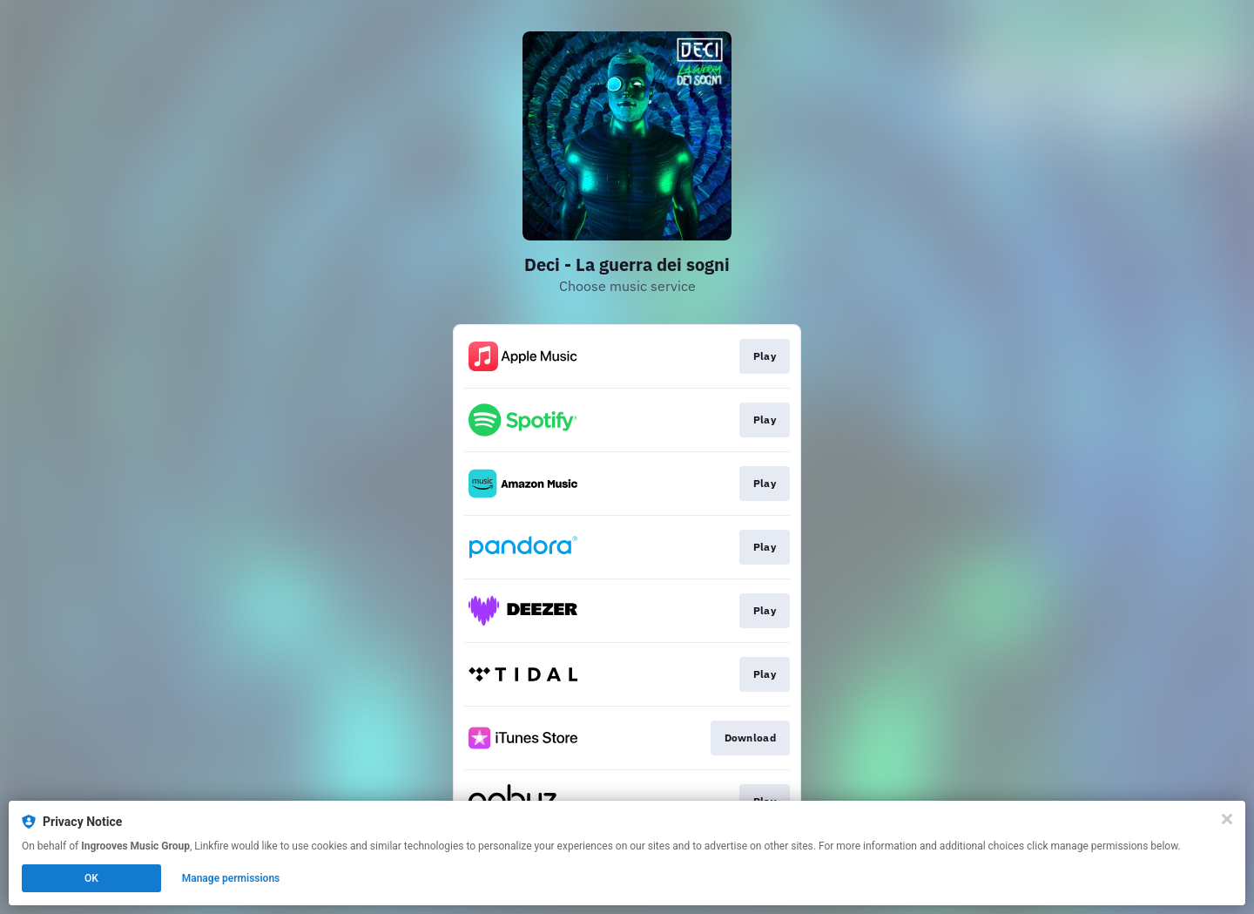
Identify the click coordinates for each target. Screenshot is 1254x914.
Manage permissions (231, 878)
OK (91, 878)
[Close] (1227, 819)
